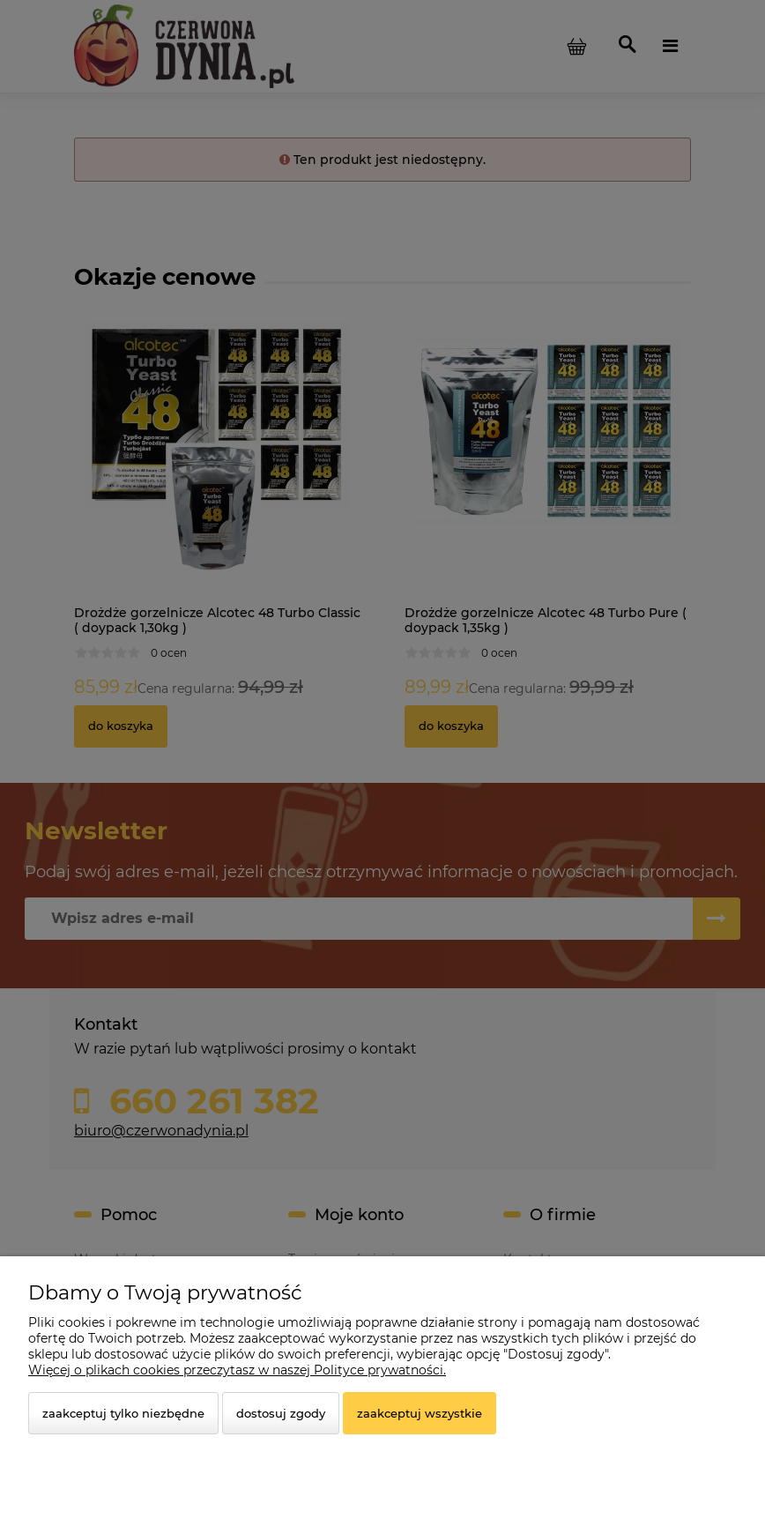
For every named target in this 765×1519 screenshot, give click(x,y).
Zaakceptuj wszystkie (419, 1413)
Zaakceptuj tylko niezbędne (123, 1413)
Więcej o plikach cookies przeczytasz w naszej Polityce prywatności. (237, 1370)
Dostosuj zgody (280, 1413)
